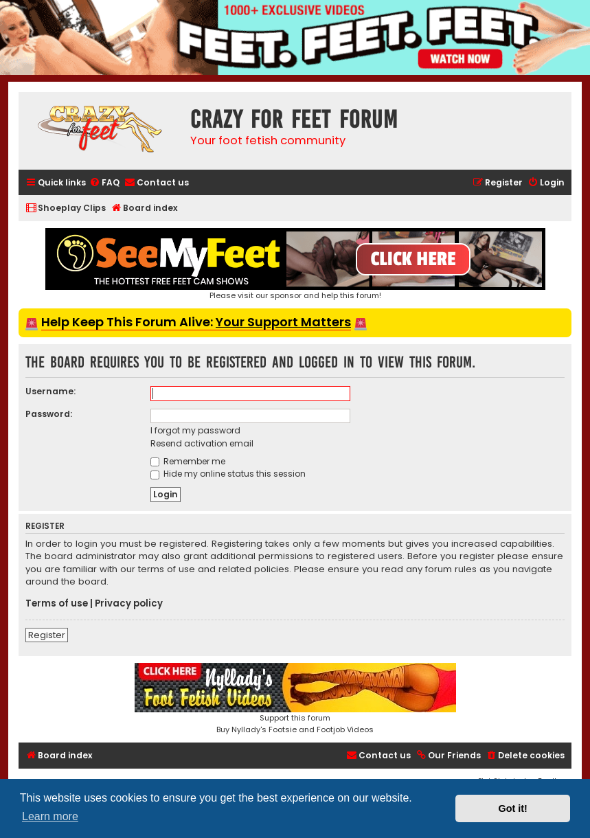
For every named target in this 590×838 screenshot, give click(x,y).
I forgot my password (195, 430)
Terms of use (56, 604)
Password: (48, 414)
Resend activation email (201, 443)
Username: (50, 391)
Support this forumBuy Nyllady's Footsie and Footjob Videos (295, 699)
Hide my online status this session (228, 473)
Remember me (187, 461)
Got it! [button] (513, 808)
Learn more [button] (50, 816)
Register (46, 635)
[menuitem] (104, 183)
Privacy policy (129, 604)
